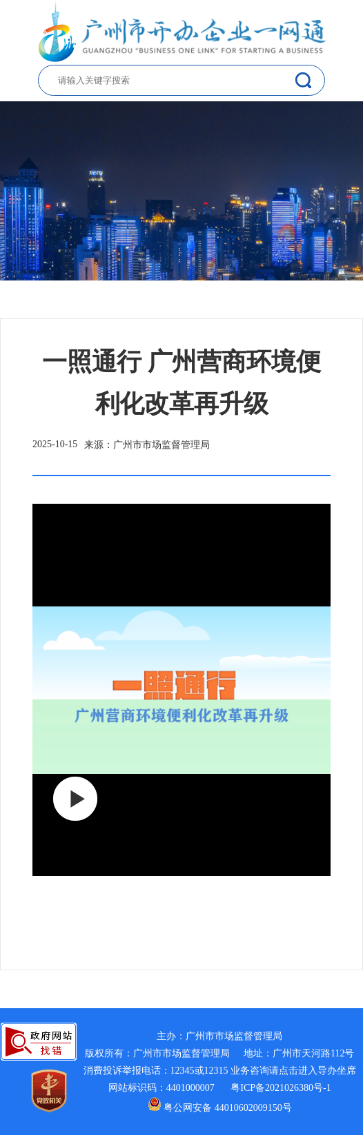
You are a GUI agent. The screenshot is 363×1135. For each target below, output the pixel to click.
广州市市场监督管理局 (234, 1036)
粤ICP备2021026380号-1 (280, 1088)
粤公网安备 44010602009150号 (220, 1108)
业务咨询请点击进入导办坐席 (293, 1070)
